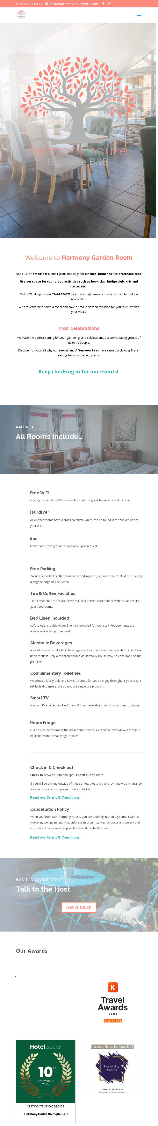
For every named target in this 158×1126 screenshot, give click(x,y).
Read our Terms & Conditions (55, 797)
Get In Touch (79, 907)
